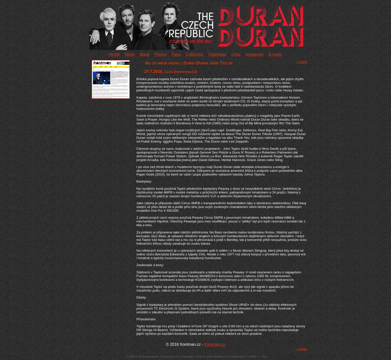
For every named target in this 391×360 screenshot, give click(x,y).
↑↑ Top (263, 356)
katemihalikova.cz (218, 356)
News (130, 54)
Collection (194, 54)
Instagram (254, 54)
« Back (302, 62)
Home (114, 54)
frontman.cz (214, 344)
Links (236, 54)
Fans (176, 54)
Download (217, 54)
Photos (160, 54)
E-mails (275, 54)
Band (144, 54)
